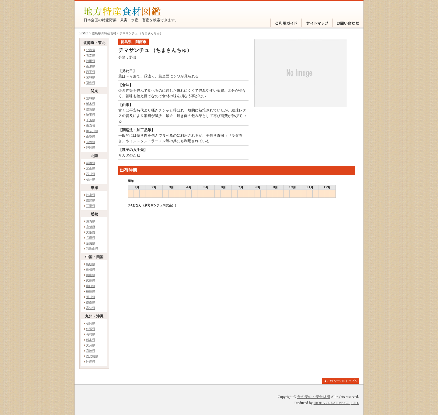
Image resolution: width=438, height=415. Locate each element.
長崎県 (90, 334)
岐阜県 (90, 195)
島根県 (90, 269)
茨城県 (90, 98)
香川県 (90, 297)
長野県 (90, 142)
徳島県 (90, 291)
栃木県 (90, 103)
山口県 (90, 286)
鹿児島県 (92, 356)
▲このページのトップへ (340, 380)
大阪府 (90, 232)
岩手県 (90, 72)
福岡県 (90, 323)
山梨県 (90, 136)
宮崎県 (90, 350)
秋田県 (90, 61)
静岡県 (90, 147)
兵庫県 (90, 237)
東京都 (90, 125)
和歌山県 (92, 248)
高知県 (90, 308)
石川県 (90, 174)
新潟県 (90, 163)
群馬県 (90, 109)
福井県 (90, 179)
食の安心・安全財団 (313, 397)
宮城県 (90, 77)
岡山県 (90, 275)
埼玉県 (90, 114)
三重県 (90, 206)
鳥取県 (90, 264)
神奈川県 (92, 131)
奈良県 (90, 243)
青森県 (90, 55)
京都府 (90, 226)
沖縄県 (90, 361)
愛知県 (90, 200)
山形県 (90, 66)
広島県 (90, 280)
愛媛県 (90, 302)
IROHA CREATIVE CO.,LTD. (336, 403)
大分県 (90, 345)
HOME (83, 33)
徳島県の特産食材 (104, 33)
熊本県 (90, 339)
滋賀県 (90, 221)
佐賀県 (90, 329)
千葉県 (90, 120)
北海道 (90, 50)
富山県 (90, 168)
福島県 (90, 82)
